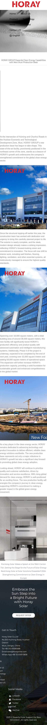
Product (14, 19)
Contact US (15, 30)
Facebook (14, 699)
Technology (28, 19)
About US (25, 14)
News (12, 24)
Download (25, 24)
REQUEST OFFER (23, 615)
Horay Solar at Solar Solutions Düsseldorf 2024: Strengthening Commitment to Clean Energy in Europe (24, 574)
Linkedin (14, 696)
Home (13, 14)
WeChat (13, 710)
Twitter (13, 703)
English (15, 35)
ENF (12, 707)
